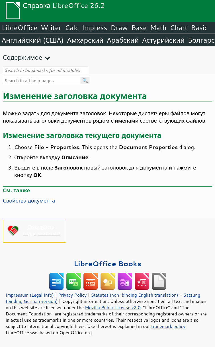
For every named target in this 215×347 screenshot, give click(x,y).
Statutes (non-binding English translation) (134, 295)
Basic (199, 27)
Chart (178, 27)
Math (158, 27)
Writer (51, 27)
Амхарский (85, 40)
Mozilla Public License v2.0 (113, 307)
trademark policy (168, 326)
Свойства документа (29, 200)
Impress (94, 27)
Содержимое (22, 57)
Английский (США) (33, 40)
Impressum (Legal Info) (30, 295)
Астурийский (163, 40)
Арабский (123, 40)
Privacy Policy (72, 295)
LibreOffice (19, 27)
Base (139, 27)
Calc (72, 27)
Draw (119, 27)
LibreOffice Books (108, 263)
